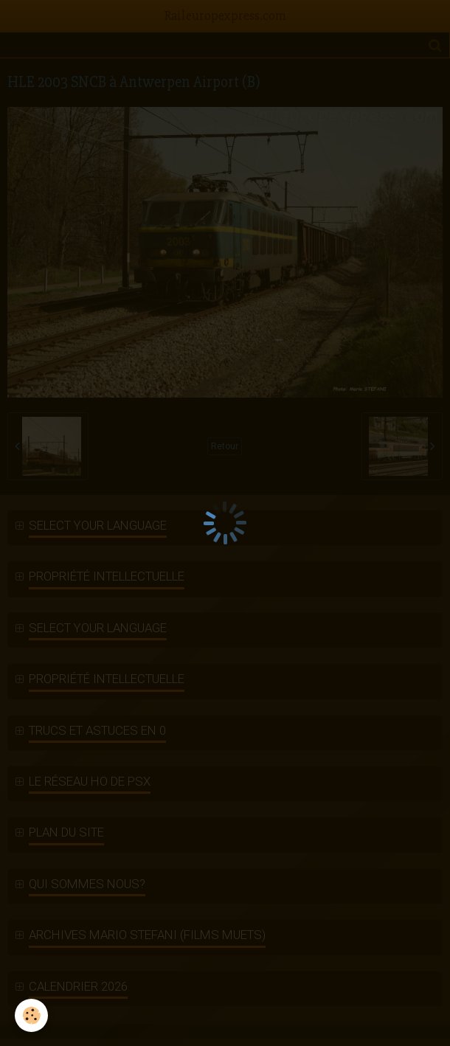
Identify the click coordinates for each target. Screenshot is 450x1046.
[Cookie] (31, 1015)
